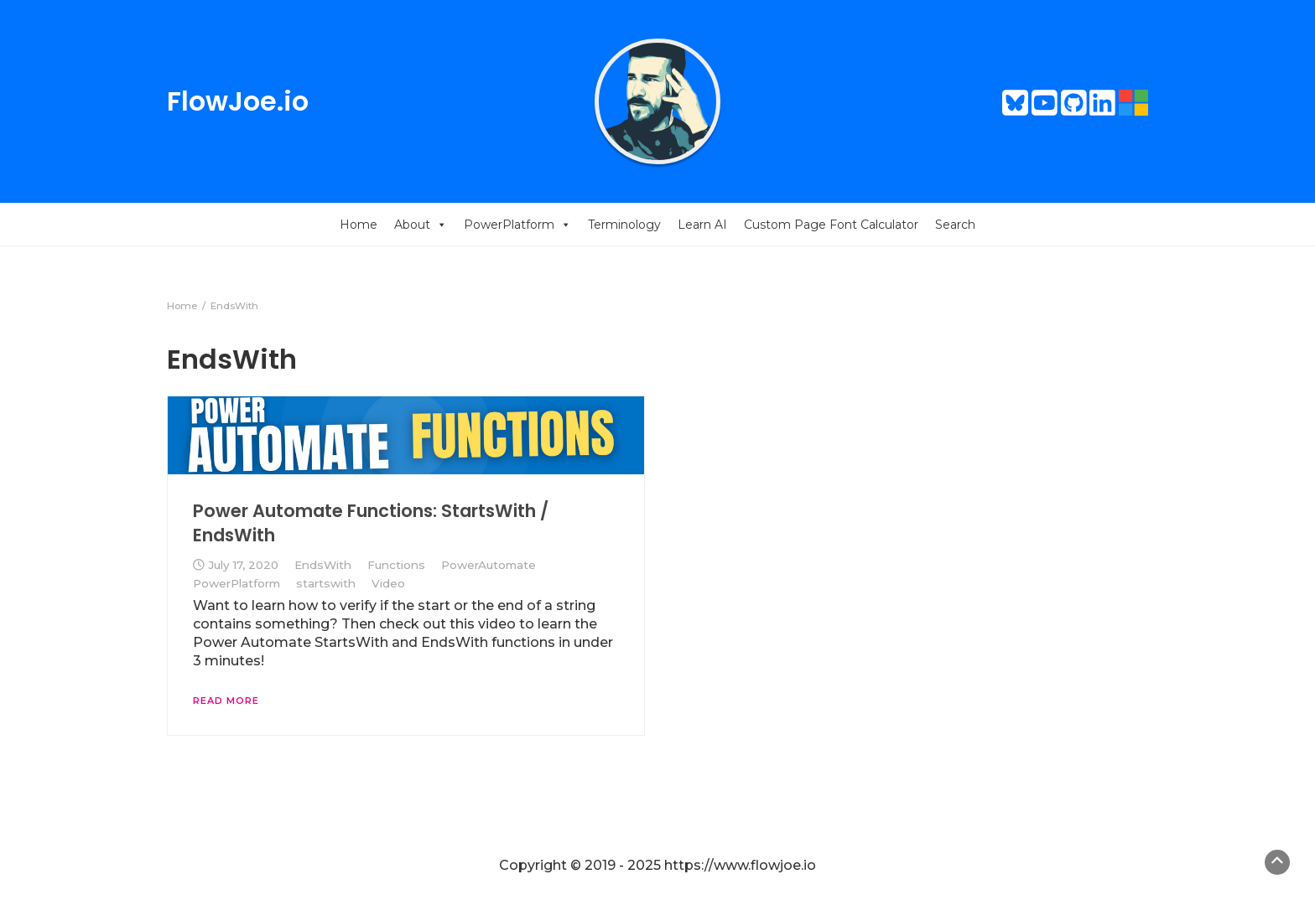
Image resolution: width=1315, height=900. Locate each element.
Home (358, 224)
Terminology (624, 224)
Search (955, 224)
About (420, 224)
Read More (226, 700)
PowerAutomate (488, 565)
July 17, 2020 (243, 565)
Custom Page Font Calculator (831, 224)
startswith (326, 583)
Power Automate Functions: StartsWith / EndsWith (370, 522)
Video (388, 583)
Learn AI (702, 224)
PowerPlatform (517, 224)
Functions (396, 565)
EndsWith (322, 565)
